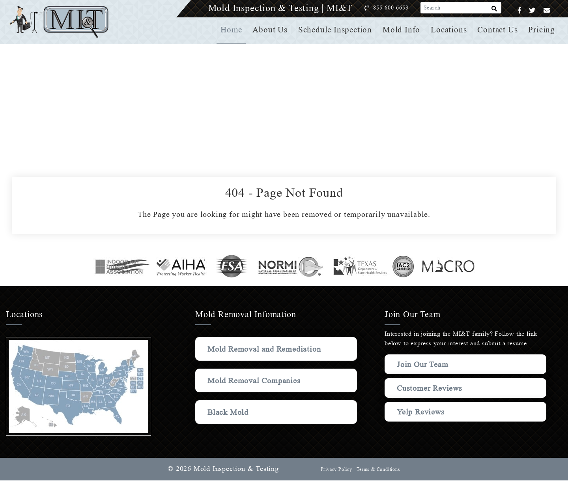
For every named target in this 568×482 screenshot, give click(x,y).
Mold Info (403, 29)
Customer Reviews (431, 388)
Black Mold (228, 424)
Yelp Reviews (421, 411)
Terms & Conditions (378, 471)
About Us (273, 29)
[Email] (547, 10)
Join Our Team (424, 364)
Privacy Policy (335, 471)
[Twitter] (532, 10)
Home (234, 29)
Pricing (542, 29)
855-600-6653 (399, 8)
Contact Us (498, 29)
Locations (449, 29)
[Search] (494, 10)
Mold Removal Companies (255, 392)
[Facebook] (519, 10)
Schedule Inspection (337, 29)
